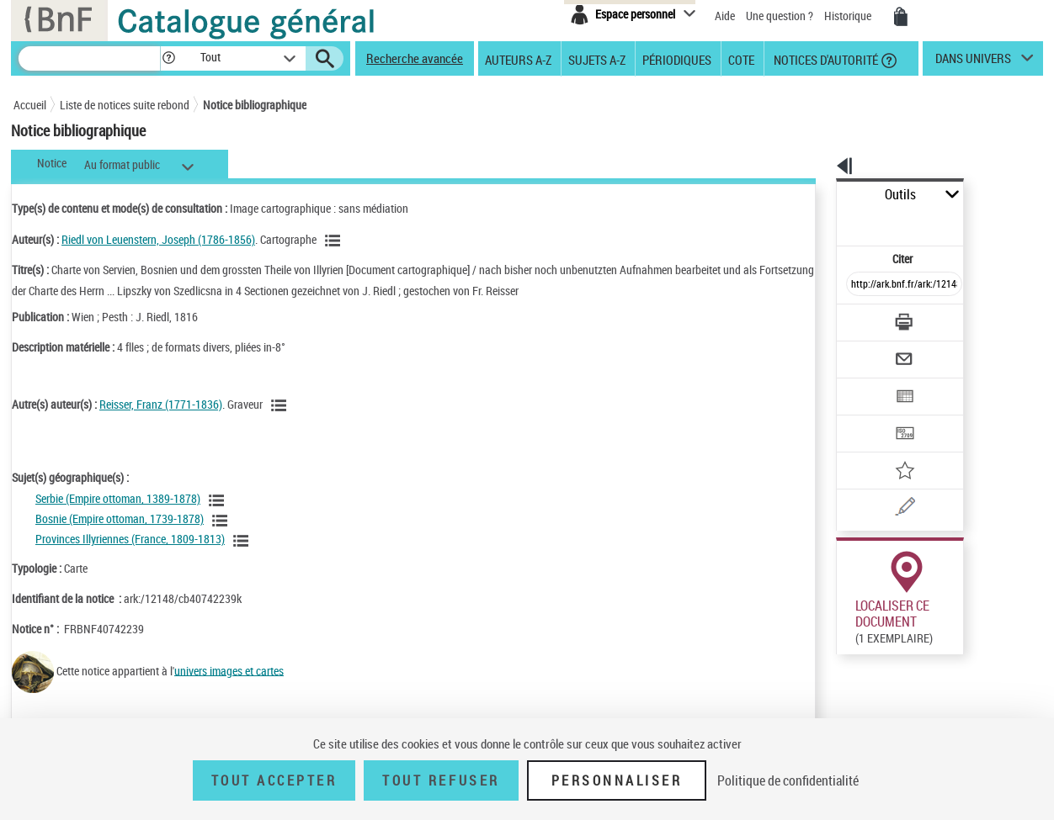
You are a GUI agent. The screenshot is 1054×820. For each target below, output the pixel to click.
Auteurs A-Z (518, 58)
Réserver (850, 629)
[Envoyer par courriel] (856, 318)
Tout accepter (274, 780)
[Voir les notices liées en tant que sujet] (219, 500)
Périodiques (676, 58)
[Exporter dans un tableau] (868, 351)
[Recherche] (89, 58)
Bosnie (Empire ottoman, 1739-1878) (119, 518)
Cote (741, 58)
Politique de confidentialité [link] (788, 780)
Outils (817, 195)
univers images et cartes (229, 670)
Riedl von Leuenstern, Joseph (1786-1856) (158, 239)
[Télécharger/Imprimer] (860, 285)
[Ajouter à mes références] (867, 416)
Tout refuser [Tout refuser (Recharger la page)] (440, 780)
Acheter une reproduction (966, 629)
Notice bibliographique (254, 105)
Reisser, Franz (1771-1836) (160, 404)
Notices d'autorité (824, 58)
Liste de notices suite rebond (124, 105)
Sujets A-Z (596, 58)
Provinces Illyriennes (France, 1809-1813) (130, 539)
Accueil (29, 105)
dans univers (973, 62)
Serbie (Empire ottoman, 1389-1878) (117, 498)
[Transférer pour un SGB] (864, 383)
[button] (168, 58)
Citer (830, 222)
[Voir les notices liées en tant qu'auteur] (335, 240)
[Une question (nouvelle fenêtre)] (889, 449)
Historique (849, 16)
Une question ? (779, 16)
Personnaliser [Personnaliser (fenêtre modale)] (617, 780)
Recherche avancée (414, 58)
